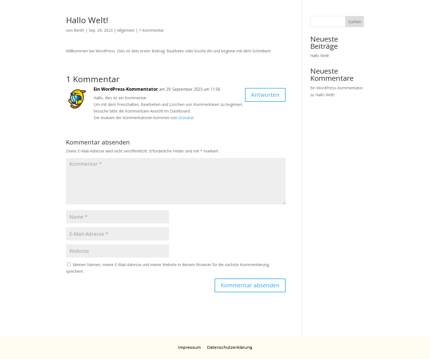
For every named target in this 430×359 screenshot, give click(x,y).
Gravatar (186, 117)
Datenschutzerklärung (229, 347)
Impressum (189, 347)
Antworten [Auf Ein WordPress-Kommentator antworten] (265, 94)
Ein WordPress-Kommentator (126, 89)
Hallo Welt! (319, 55)
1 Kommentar (151, 30)
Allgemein (125, 30)
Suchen (354, 21)
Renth (79, 30)
